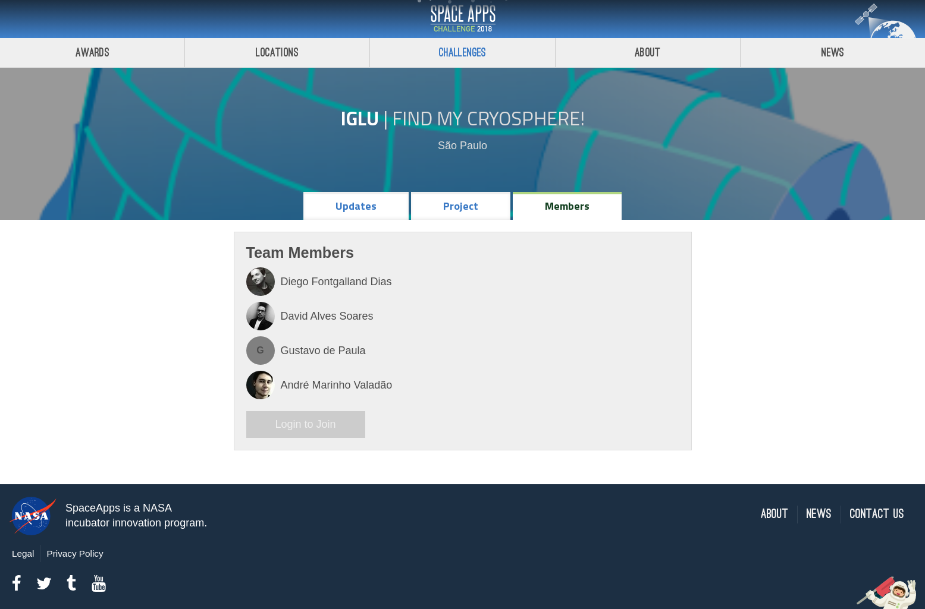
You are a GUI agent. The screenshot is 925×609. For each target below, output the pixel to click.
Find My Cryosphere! (488, 118)
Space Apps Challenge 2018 (463, 19)
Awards (92, 53)
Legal (23, 553)
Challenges (463, 53)
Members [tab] (567, 206)
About (647, 53)
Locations (277, 53)
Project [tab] (460, 206)
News (819, 514)
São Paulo (462, 146)
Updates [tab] (356, 206)
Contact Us (877, 514)
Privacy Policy (74, 553)
